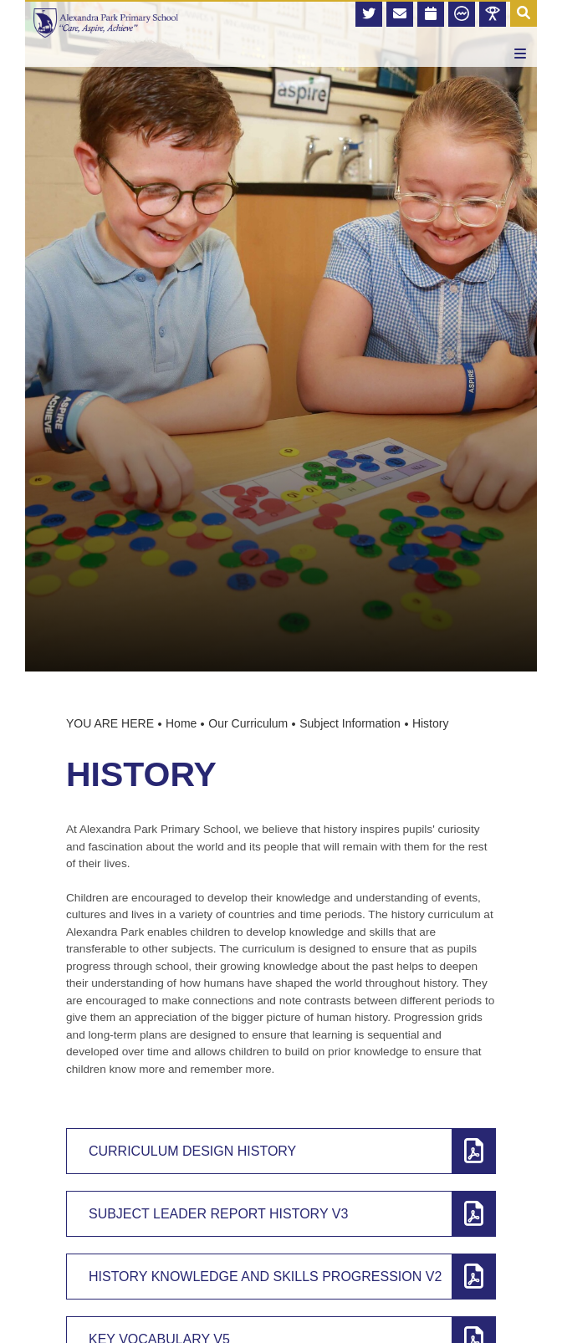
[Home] (105, 23)
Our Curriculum (248, 723)
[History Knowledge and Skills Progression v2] (281, 1277)
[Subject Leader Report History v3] (281, 1214)
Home (181, 723)
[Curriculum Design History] (281, 1151)
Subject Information (350, 723)
